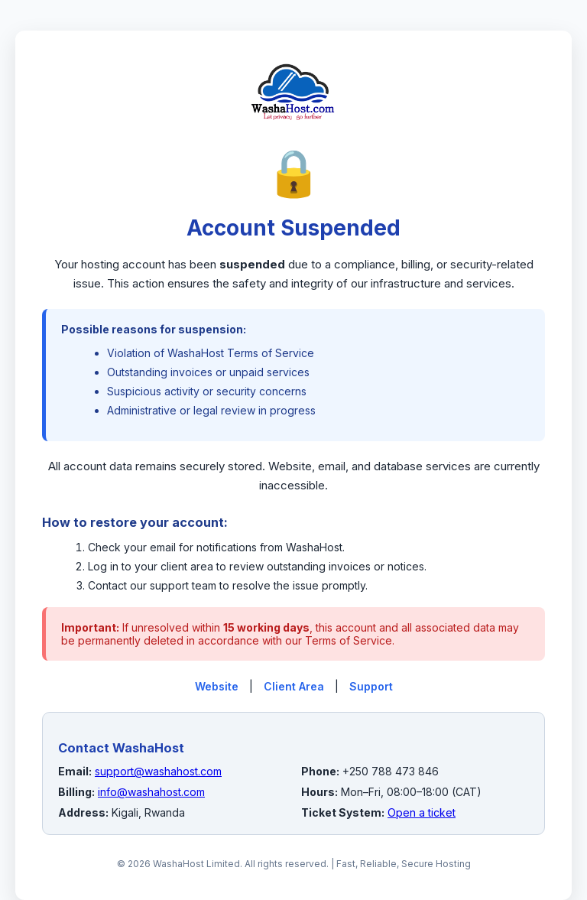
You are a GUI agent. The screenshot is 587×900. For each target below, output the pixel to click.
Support (371, 686)
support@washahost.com (158, 771)
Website (216, 686)
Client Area (294, 686)
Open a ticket (422, 812)
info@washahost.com (151, 791)
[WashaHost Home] (293, 137)
